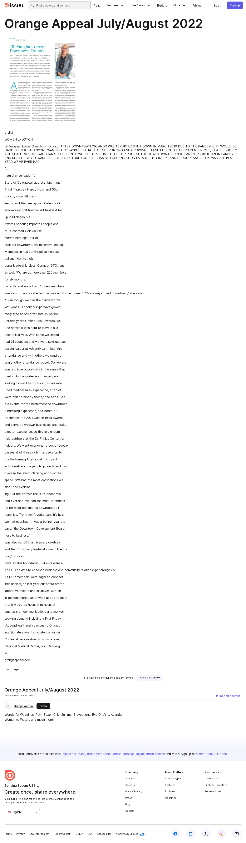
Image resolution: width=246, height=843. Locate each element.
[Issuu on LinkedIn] (190, 833)
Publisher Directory (216, 785)
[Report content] (227, 696)
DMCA (79, 833)
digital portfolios (73, 754)
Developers (211, 778)
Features (170, 785)
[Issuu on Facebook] (175, 833)
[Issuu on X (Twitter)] (206, 833)
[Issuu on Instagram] (221, 833)
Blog (127, 804)
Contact (129, 810)
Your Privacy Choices (130, 834)
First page (12, 669)
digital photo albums (150, 754)
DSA (90, 833)
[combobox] (62, 5)
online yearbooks (99, 754)
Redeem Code (213, 791)
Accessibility (104, 833)
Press (128, 797)
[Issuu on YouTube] (236, 833)
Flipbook (170, 791)
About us (130, 778)
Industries (170, 797)
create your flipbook (212, 754)
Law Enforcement (39, 833)
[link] (97, 5)
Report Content (62, 833)
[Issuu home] (14, 5)
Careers (130, 785)
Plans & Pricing (133, 791)
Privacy (20, 833)
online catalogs (124, 754)
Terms (8, 833)
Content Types (173, 778)
